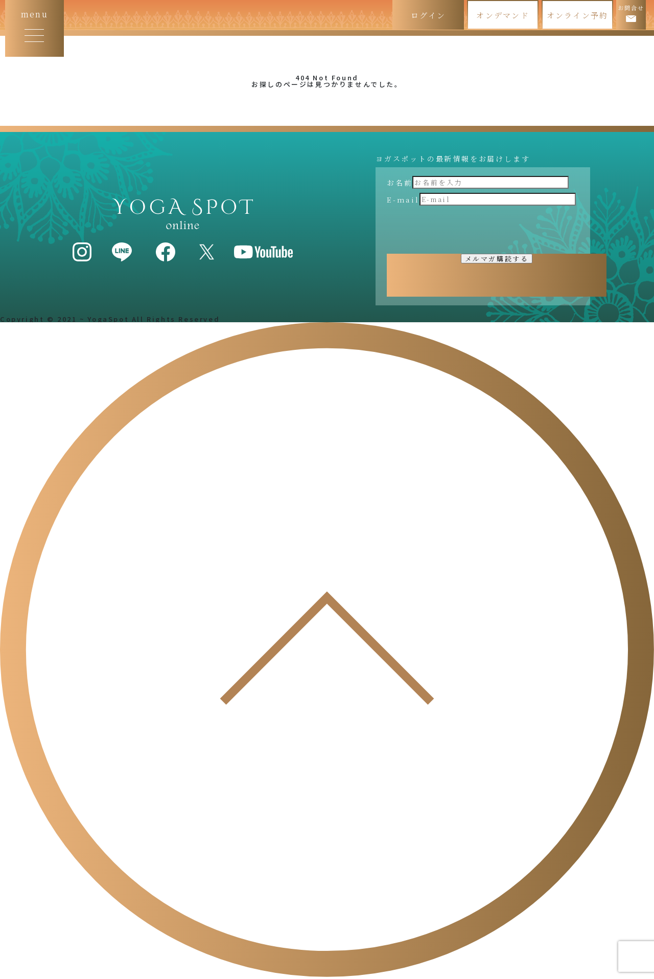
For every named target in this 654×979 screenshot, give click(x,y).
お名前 (399, 182)
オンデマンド (502, 15)
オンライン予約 (578, 15)
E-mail (403, 199)
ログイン (428, 15)
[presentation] (464, 230)
